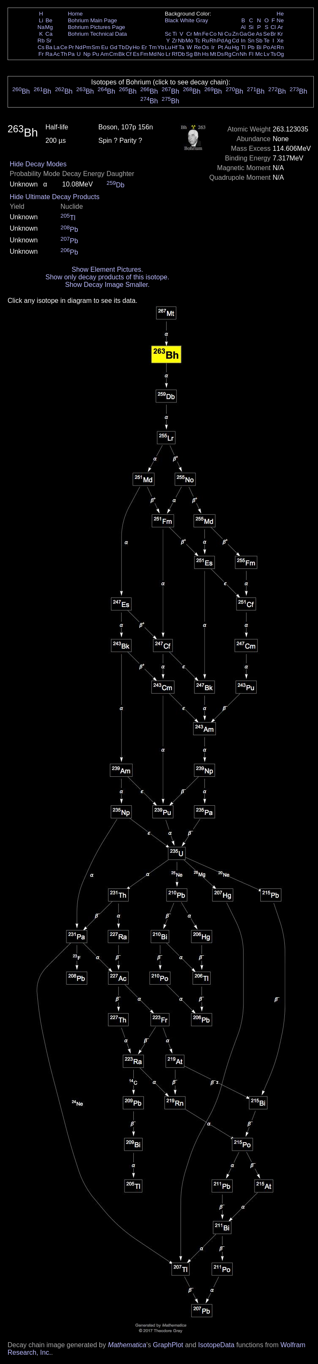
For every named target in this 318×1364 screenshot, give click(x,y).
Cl (273, 27)
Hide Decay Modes (38, 164)
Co (213, 34)
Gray (202, 20)
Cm (113, 54)
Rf (174, 54)
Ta (181, 47)
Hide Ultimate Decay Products (54, 196)
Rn (280, 47)
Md (153, 54)
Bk (121, 54)
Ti (174, 34)
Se (266, 34)
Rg (227, 54)
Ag (227, 40)
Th (64, 54)
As (259, 34)
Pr (71, 47)
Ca (49, 34)
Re (197, 47)
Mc (259, 54)
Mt (213, 54)
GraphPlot (168, 1344)
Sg (189, 54)
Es (136, 54)
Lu (168, 47)
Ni (220, 34)
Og (280, 54)
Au (227, 47)
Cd (235, 40)
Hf (174, 47)
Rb (41, 40)
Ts (273, 54)
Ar (280, 27)
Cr (189, 34)
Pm (87, 47)
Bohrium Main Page (92, 20)
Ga (243, 34)
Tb (121, 47)
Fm (144, 54)
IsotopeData (216, 1344)
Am (105, 54)
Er (144, 47)
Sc (168, 34)
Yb (160, 47)
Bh (197, 54)
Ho (136, 47)
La (56, 47)
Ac (56, 54)
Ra (49, 54)
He (280, 14)
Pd (220, 40)
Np (86, 54)
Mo (189, 40)
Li (41, 20)
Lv (267, 54)
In (243, 40)
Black (172, 20)
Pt (220, 47)
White (187, 20)
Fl (251, 54)
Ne (280, 20)
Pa (71, 54)
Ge (251, 34)
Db (181, 54)
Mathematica (127, 1344)
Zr (175, 40)
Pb (251, 47)
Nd (78, 47)
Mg (49, 27)
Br (273, 34)
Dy (128, 47)
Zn (235, 34)
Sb (259, 40)
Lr (168, 54)
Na (41, 27)
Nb (181, 40)
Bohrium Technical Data (97, 34)
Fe (205, 34)
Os (205, 47)
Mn (197, 34)
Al (243, 27)
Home (75, 14)
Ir (213, 47)
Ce (63, 47)
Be (48, 20)
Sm (96, 47)
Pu (95, 54)
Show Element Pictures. (107, 269)
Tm (152, 47)
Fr (41, 54)
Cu (227, 34)
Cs (40, 47)
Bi (259, 47)
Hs (205, 54)
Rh (213, 40)
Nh (243, 54)
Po (266, 47)
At (273, 47)
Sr (49, 40)
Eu (104, 47)
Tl (243, 47)
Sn (251, 40)
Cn (235, 54)
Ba (48, 47)
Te (267, 40)
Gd (113, 47)
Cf (128, 54)
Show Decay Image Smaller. (107, 284)
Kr (280, 34)
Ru (205, 40)
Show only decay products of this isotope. (107, 277)
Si (251, 27)
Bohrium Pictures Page (96, 27)
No (160, 54)
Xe (280, 40)
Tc (197, 40)
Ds (220, 54)
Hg (235, 47)
